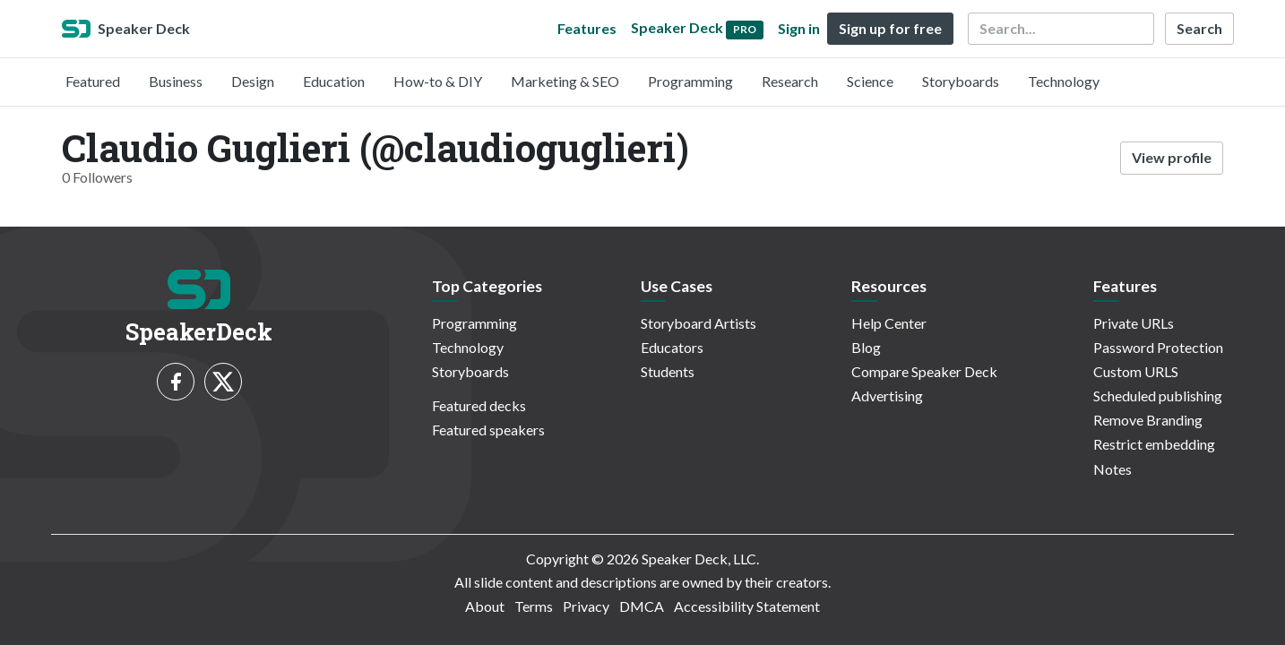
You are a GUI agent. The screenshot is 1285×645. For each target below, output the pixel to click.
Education (334, 81)
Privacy (586, 606)
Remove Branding (1148, 419)
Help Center (889, 322)
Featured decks (479, 405)
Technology (1064, 81)
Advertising (887, 395)
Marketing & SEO (565, 81)
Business (176, 81)
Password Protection (1158, 347)
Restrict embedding (1154, 443)
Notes (1112, 468)
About (485, 606)
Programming (690, 81)
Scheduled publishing (1157, 395)
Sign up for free (890, 28)
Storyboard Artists (698, 322)
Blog (866, 347)
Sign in (799, 28)
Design (252, 81)
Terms (533, 606)
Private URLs (1133, 322)
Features (587, 28)
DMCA (641, 606)
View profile (1172, 157)
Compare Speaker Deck (924, 371)
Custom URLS (1135, 371)
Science (870, 81)
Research (790, 81)
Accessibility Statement (747, 606)
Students (667, 371)
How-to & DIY (437, 81)
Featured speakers (488, 429)
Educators (672, 347)
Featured (92, 81)
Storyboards (960, 81)
